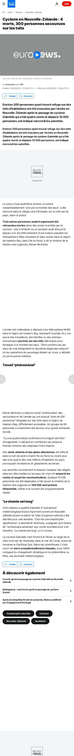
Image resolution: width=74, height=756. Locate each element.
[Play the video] (37, 55)
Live (66, 3)
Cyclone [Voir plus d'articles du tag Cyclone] (44, 613)
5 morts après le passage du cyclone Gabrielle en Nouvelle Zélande (33, 580)
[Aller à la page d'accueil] (11, 4)
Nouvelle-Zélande (33, 12)
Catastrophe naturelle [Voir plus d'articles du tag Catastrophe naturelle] (18, 613)
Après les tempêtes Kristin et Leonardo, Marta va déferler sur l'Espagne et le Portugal (32, 601)
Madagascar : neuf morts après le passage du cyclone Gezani (30, 591)
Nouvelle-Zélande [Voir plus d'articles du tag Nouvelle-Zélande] (16, 621)
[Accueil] (3, 12)
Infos (10, 12)
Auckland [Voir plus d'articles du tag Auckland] (40, 621)
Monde (19, 12)
